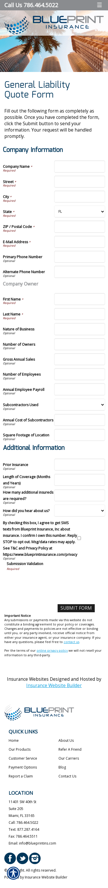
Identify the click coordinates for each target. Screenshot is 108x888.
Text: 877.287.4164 (24, 829)
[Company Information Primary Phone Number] (79, 257)
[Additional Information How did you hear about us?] (79, 511)
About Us (66, 740)
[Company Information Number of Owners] (79, 344)
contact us (71, 642)
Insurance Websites (28, 679)
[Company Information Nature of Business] (79, 329)
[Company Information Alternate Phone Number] (79, 272)
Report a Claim (21, 776)
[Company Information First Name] (79, 299)
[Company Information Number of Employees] (79, 374)
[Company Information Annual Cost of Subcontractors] (79, 420)
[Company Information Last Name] (79, 314)
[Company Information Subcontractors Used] (79, 405)
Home (14, 740)
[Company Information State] (79, 212)
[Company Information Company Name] (79, 166)
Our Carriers (68, 758)
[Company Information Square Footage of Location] (79, 435)
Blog (62, 767)
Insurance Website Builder (54, 685)
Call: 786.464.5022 (23, 822)
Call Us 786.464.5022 (31, 5)
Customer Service (23, 758)
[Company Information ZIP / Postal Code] (79, 226)
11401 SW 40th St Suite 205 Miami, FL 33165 (22, 808)
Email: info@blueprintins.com (32, 843)
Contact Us (67, 776)
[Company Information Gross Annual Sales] (79, 359)
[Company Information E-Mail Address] (79, 242)
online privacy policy (52, 651)
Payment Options (23, 767)
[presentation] (50, 582)
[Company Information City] (79, 197)
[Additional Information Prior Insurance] (79, 465)
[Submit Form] (76, 608)
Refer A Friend (70, 749)
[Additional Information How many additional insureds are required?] (79, 495)
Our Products (20, 749)
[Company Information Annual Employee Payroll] (79, 389)
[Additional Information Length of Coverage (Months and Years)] (79, 480)
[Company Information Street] (79, 182)
